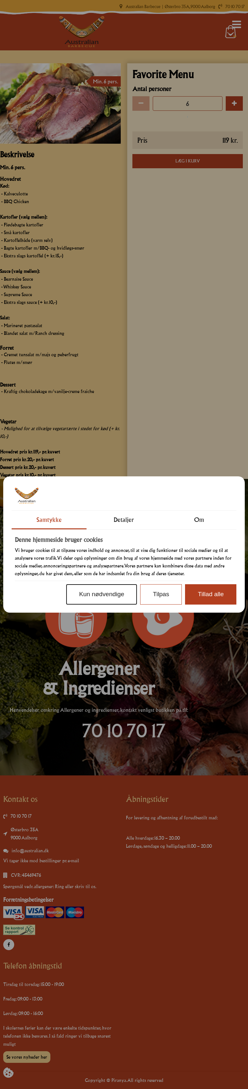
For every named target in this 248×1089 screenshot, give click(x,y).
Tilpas (161, 594)
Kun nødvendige (101, 594)
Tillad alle (211, 594)
